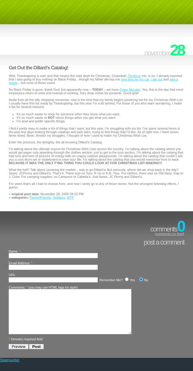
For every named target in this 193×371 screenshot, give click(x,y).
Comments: (17, 287)
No (146, 280)
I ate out (157, 79)
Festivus (134, 76)
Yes (132, 280)
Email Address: (19, 263)
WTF (70, 197)
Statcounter (10, 369)
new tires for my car (135, 79)
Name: (13, 251)
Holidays (59, 197)
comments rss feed (169, 234)
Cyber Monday (130, 89)
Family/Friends (40, 197)
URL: (12, 274)
